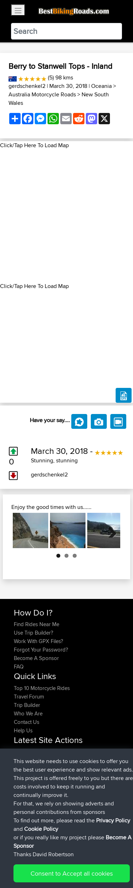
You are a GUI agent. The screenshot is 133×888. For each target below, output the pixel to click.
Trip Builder (27, 705)
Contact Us (26, 722)
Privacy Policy (108, 860)
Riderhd (23, 769)
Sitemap (80, 860)
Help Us (23, 730)
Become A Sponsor (36, 658)
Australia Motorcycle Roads (42, 94)
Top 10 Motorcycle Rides (42, 688)
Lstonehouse (29, 777)
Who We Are (28, 713)
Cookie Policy (21, 869)
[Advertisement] (66, 216)
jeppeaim (25, 760)
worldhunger (29, 786)
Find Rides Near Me (36, 624)
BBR (58, 752)
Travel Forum (29, 696)
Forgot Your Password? (41, 649)
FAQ (18, 666)
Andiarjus (25, 794)
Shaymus (25, 752)
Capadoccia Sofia (84, 794)
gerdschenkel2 (27, 86)
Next (109, 530)
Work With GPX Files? (38, 641)
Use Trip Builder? (33, 632)
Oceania (101, 86)
